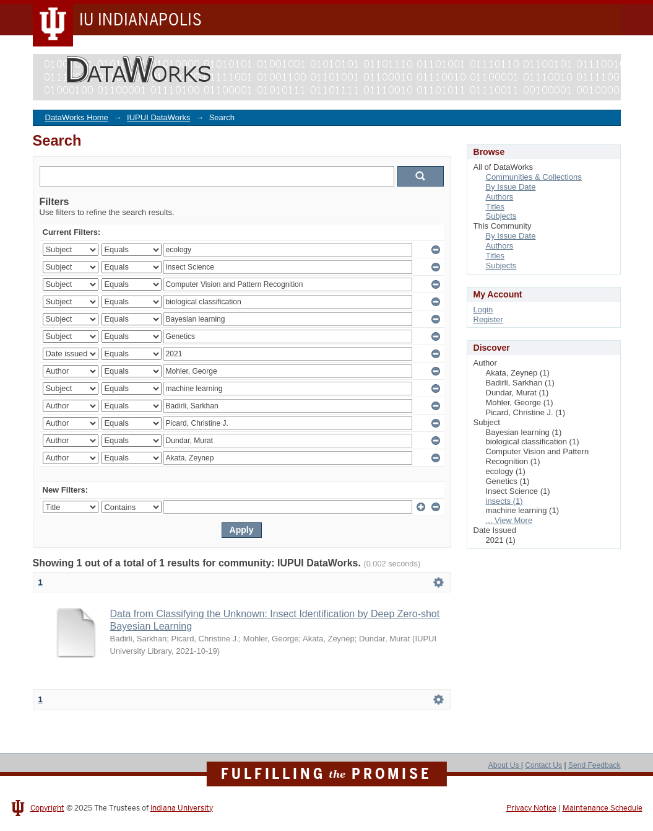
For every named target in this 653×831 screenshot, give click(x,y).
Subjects (501, 216)
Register (488, 319)
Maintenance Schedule (602, 808)
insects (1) (504, 501)
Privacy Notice (531, 808)
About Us (504, 765)
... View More (509, 520)
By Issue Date (511, 186)
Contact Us (543, 765)
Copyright (47, 808)
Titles (495, 206)
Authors (500, 196)
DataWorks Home (76, 117)
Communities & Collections (534, 177)
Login (483, 309)
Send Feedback (594, 765)
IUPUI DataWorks (158, 117)
